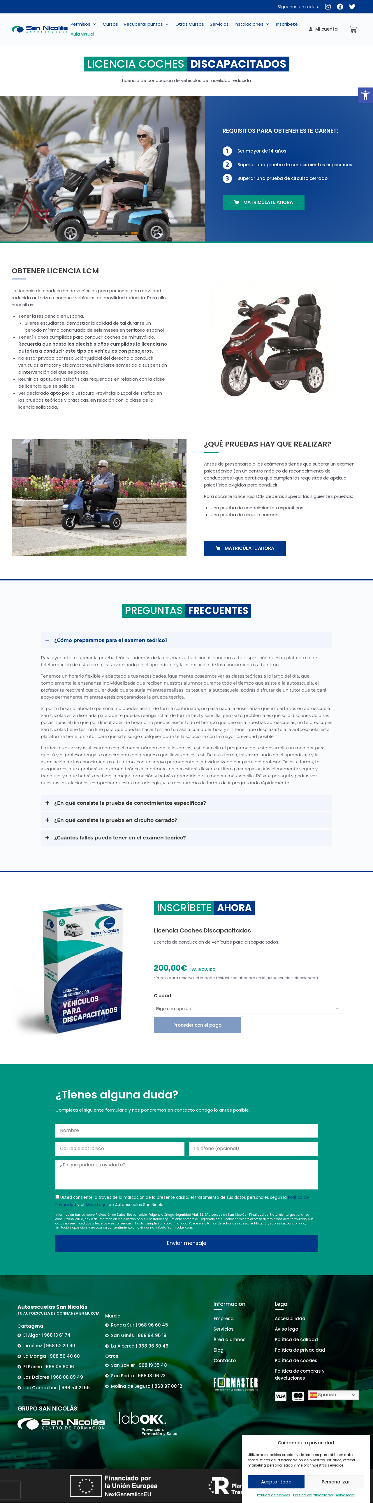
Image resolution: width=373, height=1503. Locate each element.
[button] (84, 24)
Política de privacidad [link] (313, 1494)
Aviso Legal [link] (96, 1205)
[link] (365, 95)
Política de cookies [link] (273, 1494)
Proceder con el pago (197, 1025)
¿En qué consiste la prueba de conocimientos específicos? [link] (130, 803)
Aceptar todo (276, 1482)
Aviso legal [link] (345, 1494)
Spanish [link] (323, 1395)
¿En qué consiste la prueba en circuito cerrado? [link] (115, 820)
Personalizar (336, 1482)
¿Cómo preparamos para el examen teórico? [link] (111, 640)
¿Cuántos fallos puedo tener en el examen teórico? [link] (120, 838)
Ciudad (162, 996)
